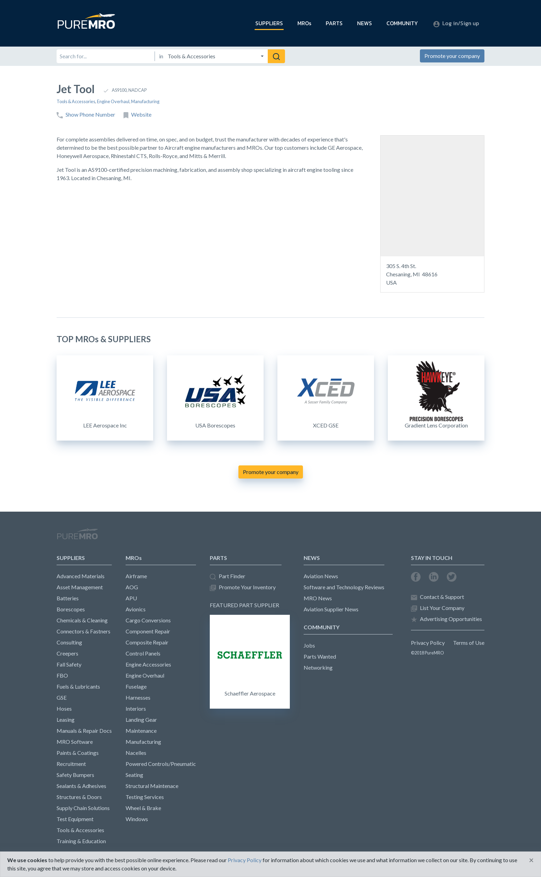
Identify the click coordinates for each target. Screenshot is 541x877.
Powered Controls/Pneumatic (161, 763)
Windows (137, 819)
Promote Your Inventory (243, 587)
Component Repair (148, 631)
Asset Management (80, 587)
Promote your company (452, 55)
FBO (62, 675)
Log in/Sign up (456, 23)
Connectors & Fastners (83, 631)
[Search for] (106, 56)
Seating (134, 774)
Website (137, 114)
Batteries (68, 598)
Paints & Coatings (78, 752)
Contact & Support (437, 597)
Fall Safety (69, 664)
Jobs (309, 645)
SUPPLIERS (269, 23)
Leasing (66, 719)
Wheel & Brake (143, 808)
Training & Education (81, 841)
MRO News (318, 598)
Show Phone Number (86, 114)
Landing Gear (141, 719)
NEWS (364, 23)
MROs (304, 23)
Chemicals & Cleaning (82, 620)
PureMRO (77, 536)
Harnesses (138, 697)
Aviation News (321, 576)
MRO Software (75, 741)
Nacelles (136, 752)
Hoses (64, 708)
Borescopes (71, 609)
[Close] (531, 860)
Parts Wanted (320, 656)
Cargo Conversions (148, 620)
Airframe (136, 576)
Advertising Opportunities (446, 619)
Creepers (67, 653)
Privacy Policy (428, 642)
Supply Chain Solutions (83, 808)
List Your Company (437, 608)
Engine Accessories (148, 664)
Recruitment (71, 763)
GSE (62, 697)
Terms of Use (468, 642)
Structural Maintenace (152, 785)
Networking (318, 667)
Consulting (69, 642)
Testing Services (145, 797)
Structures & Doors (79, 797)
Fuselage (136, 686)
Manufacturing (145, 101)
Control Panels (143, 653)
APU (131, 598)
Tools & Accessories (76, 101)
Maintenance (141, 730)
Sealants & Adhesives (81, 785)
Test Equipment (75, 819)
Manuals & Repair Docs (84, 730)
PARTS (334, 23)
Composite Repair (147, 642)
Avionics (136, 609)
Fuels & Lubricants (78, 686)
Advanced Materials (81, 576)
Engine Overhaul (113, 101)
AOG (132, 587)
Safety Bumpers (75, 774)
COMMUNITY (402, 23)
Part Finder (227, 576)
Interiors (136, 708)
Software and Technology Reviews (344, 587)
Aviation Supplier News (331, 609)
